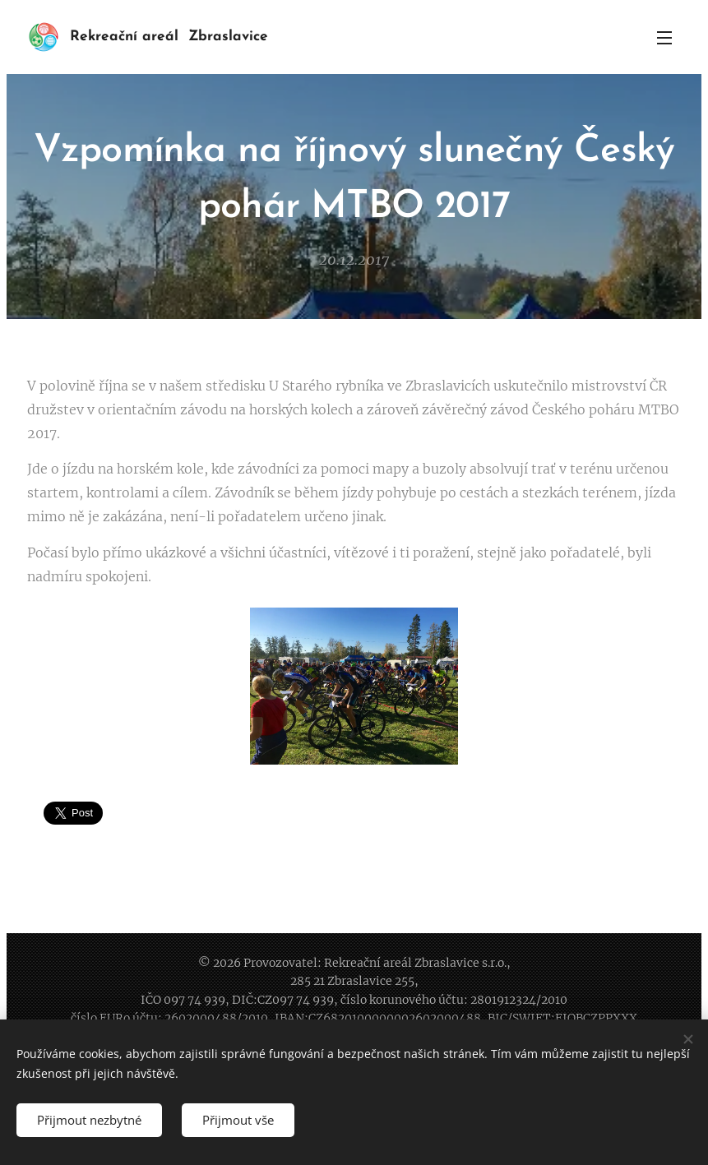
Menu (664, 38)
